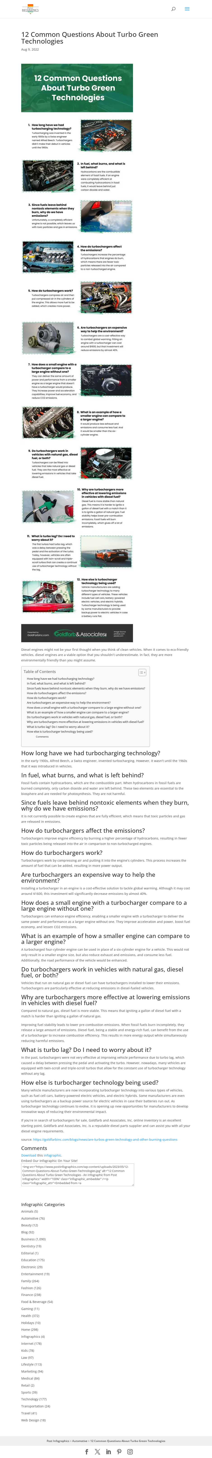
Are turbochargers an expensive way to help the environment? (69, 703)
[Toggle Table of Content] (140, 672)
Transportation (32, 1406)
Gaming (27, 1309)
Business (28, 1239)
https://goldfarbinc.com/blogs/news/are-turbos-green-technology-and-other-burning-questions (105, 1139)
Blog (24, 1232)
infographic (52, 1155)
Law (24, 1357)
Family (26, 1281)
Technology (29, 1399)
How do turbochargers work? (46, 698)
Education (28, 1260)
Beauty (26, 1225)
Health (26, 1316)
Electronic (28, 1267)
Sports (26, 1392)
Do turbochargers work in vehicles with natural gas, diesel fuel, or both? (74, 717)
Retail (25, 1385)
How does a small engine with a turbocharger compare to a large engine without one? (84, 708)
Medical (27, 1378)
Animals (27, 1211)
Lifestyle (27, 1364)
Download (28, 1155)
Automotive (29, 1218)
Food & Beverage (34, 1302)
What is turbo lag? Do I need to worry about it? (58, 727)
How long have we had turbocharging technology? (60, 679)
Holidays (27, 1323)
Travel (25, 1413)
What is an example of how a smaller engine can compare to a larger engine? (78, 712)
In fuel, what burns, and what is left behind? (56, 683)
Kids (24, 1350)
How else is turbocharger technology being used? (60, 732)
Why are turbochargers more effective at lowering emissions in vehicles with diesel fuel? (85, 722)
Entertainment (32, 1274)
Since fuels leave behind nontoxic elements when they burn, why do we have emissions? (86, 688)
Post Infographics (58, 1441)
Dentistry (28, 1246)
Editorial (27, 1253)
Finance (27, 1295)
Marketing (29, 1371)
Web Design (30, 1420)
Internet (27, 1343)
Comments (42, 736)
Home (25, 1329)
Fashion (27, 1288)
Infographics (30, 1336)
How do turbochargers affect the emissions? (56, 693)
